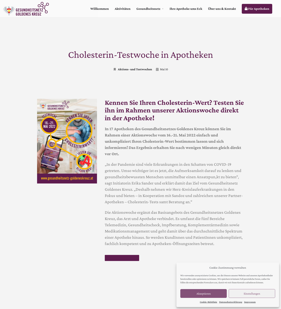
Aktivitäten (123, 9)
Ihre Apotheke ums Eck (186, 9)
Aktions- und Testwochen (132, 69)
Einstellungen (252, 293)
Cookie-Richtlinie (208, 302)
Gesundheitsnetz (148, 9)
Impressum (250, 302)
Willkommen (99, 9)
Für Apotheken (257, 9)
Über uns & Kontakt (222, 9)
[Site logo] (26, 8)
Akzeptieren (204, 293)
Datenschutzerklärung (230, 302)
